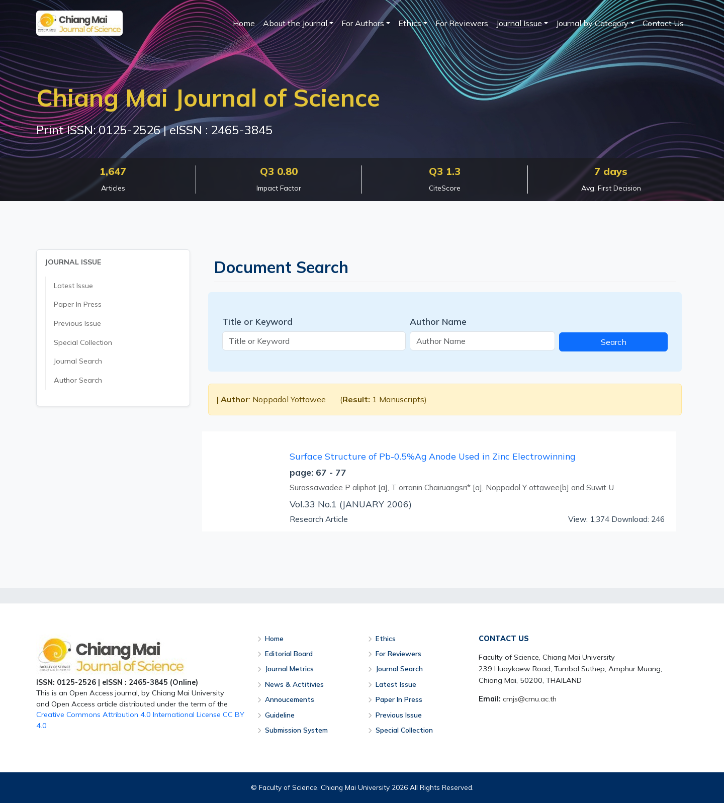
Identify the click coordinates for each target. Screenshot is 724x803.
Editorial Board (289, 653)
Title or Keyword (257, 321)
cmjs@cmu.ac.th (530, 698)
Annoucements (289, 699)
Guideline (280, 714)
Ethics (386, 638)
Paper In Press (78, 304)
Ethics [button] (409, 23)
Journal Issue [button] (519, 23)
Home (244, 23)
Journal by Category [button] (592, 23)
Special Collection (83, 342)
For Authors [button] (362, 23)
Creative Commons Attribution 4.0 (93, 714)
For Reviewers (461, 23)
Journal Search (78, 361)
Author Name (438, 321)
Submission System (296, 730)
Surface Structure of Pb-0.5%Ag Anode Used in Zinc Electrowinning (432, 456)
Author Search (78, 380)
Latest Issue (73, 285)
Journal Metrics (289, 668)
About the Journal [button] (295, 23)
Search (613, 342)
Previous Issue (77, 323)
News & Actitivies (294, 684)
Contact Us (663, 23)
